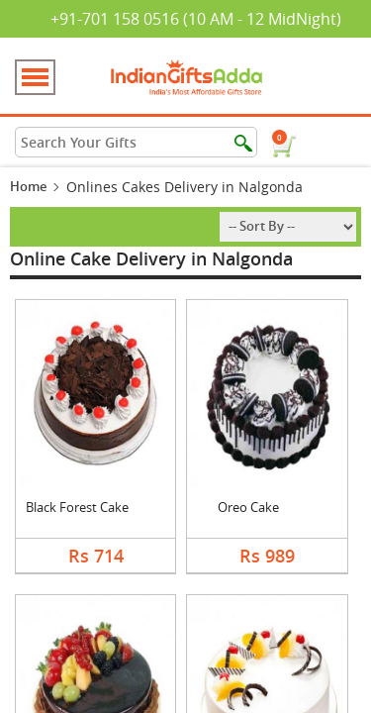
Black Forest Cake (77, 507)
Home (28, 186)
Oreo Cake (248, 507)
